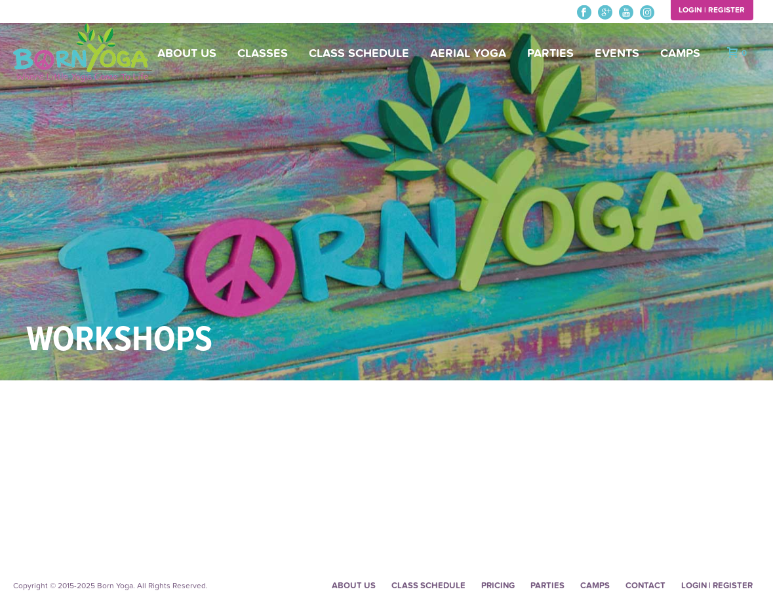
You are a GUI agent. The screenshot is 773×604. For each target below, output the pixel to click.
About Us (186, 53)
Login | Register (712, 10)
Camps (680, 53)
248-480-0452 (41, 12)
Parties (550, 53)
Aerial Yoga (468, 53)
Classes (262, 53)
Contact (645, 585)
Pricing (498, 585)
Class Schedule (359, 53)
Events (617, 53)
